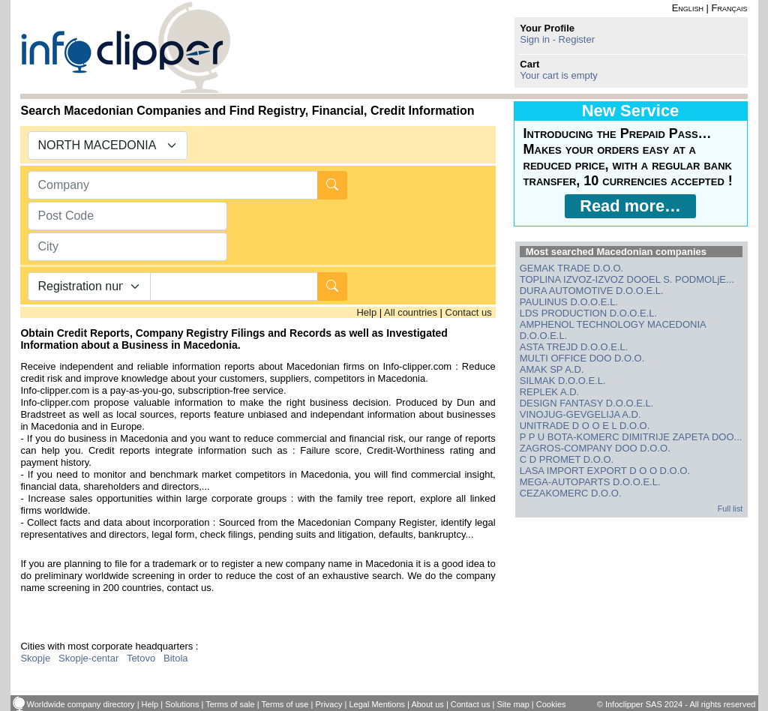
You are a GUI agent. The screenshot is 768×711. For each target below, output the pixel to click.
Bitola (176, 658)
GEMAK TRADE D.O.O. (571, 268)
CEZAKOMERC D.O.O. (571, 493)
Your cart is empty (559, 75)
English (688, 8)
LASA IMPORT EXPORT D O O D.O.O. (605, 470)
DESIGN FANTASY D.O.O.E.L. (587, 403)
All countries (410, 312)
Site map (512, 704)
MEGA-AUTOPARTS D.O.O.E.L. (590, 482)
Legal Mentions (377, 704)
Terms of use (284, 704)
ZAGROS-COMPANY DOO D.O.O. (595, 448)
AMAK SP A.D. (552, 369)
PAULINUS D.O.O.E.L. (569, 302)
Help (366, 312)
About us (427, 704)
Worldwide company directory (81, 704)
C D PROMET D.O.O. (567, 459)
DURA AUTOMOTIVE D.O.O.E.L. (592, 290)
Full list (730, 508)
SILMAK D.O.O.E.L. (563, 380)
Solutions (182, 704)
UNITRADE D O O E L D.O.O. (585, 425)
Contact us (469, 312)
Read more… (630, 205)
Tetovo (141, 658)
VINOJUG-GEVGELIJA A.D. (580, 414)
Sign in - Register (557, 39)
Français (730, 8)
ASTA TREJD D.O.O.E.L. (574, 346)
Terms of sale (230, 704)
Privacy (328, 704)
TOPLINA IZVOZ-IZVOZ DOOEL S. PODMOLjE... (627, 279)
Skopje (35, 658)
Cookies (551, 704)
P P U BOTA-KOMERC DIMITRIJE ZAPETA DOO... (631, 436)
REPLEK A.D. (549, 392)
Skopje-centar (88, 658)
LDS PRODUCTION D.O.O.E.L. (588, 313)
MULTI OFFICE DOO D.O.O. (582, 358)
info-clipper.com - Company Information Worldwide (125, 47)
